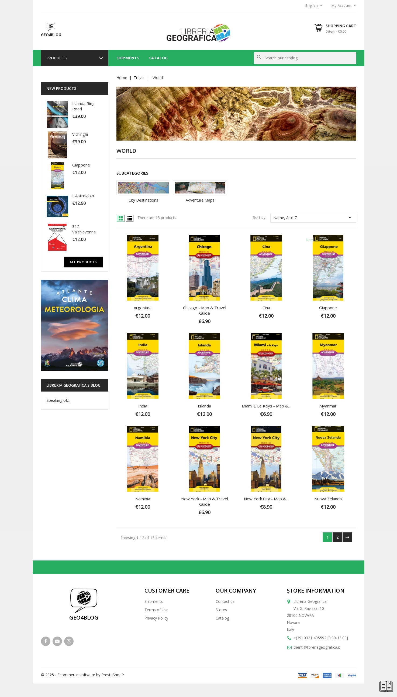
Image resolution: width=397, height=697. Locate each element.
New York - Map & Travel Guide (204, 501)
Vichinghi (80, 134)
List (129, 218)
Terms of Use (156, 609)
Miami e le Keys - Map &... (266, 406)
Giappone (81, 165)
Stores (221, 609)
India (142, 406)
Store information (315, 590)
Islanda (204, 406)
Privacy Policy (156, 618)
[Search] (305, 58)
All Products (83, 262)
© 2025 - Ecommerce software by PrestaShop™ (83, 674)
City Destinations (143, 200)
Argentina (142, 307)
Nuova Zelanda (328, 498)
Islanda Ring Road (83, 106)
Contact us (225, 601)
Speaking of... (58, 400)
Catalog (158, 57)
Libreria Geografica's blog (73, 385)
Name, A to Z (313, 217)
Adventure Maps (200, 200)
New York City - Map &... (266, 498)
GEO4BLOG (83, 617)
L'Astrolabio (83, 195)
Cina (266, 307)
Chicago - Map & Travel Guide (204, 310)
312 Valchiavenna (84, 229)
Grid (120, 218)
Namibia (142, 498)
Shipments (128, 57)
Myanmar (328, 406)
